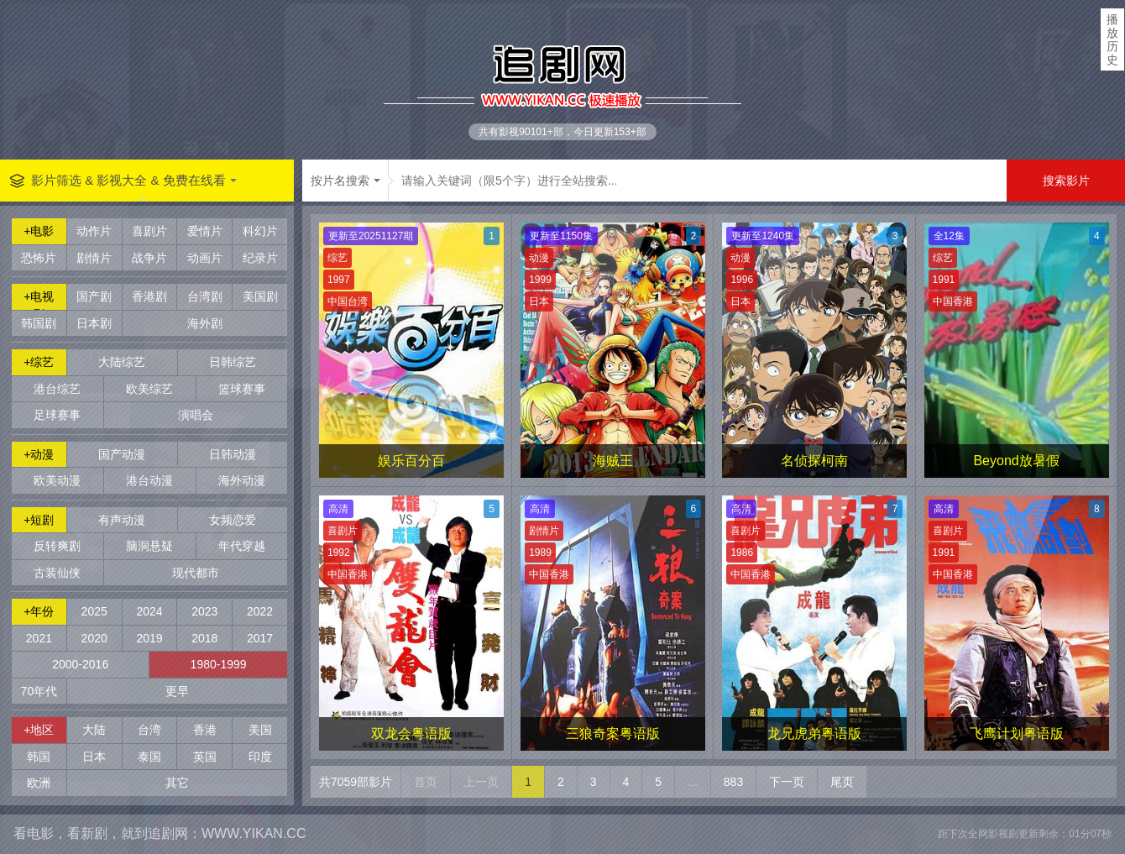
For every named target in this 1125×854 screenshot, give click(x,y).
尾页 (842, 782)
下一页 (786, 782)
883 (733, 782)
